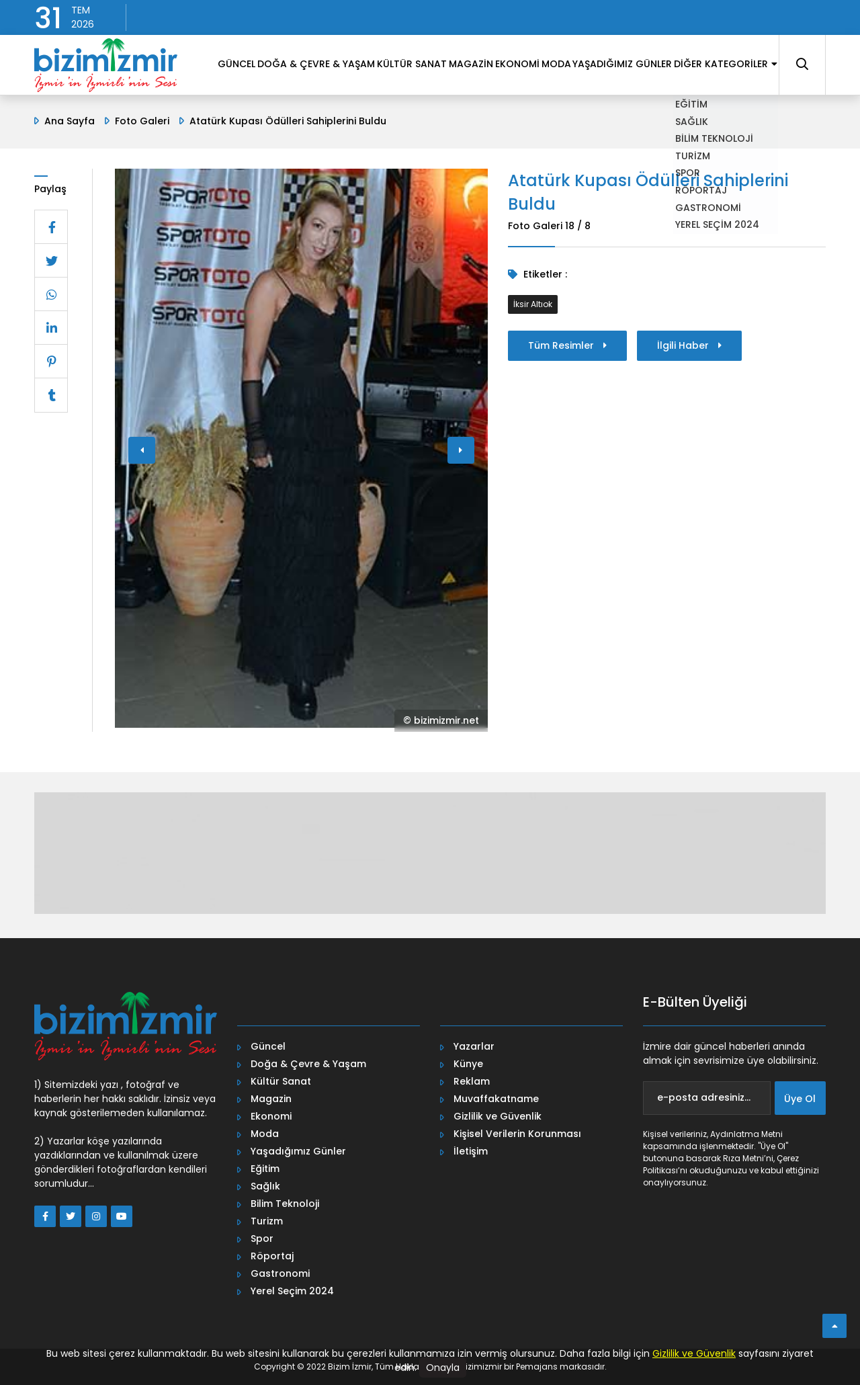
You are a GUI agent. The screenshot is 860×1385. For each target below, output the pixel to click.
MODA (523, 120)
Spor (262, 1238)
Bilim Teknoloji (285, 1203)
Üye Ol (800, 1098)
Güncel (268, 1046)
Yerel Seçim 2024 (292, 1291)
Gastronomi (280, 1273)
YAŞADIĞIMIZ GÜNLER (600, 120)
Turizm (267, 1221)
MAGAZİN (414, 120)
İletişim (471, 1151)
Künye (468, 1064)
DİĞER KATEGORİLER (716, 120)
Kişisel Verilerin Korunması (517, 1133)
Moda (265, 1133)
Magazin (271, 1098)
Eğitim (265, 1168)
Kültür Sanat (281, 1081)
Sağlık (265, 1186)
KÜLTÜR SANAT (345, 120)
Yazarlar (474, 1046)
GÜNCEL (149, 120)
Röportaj (272, 1256)
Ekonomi (271, 1116)
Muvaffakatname (496, 1098)
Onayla (443, 1367)
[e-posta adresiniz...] (707, 1098)
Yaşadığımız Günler (298, 1151)
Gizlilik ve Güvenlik (498, 1116)
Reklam (472, 1081)
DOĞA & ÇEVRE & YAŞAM (239, 120)
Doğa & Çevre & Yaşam (308, 1064)
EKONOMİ (472, 120)
